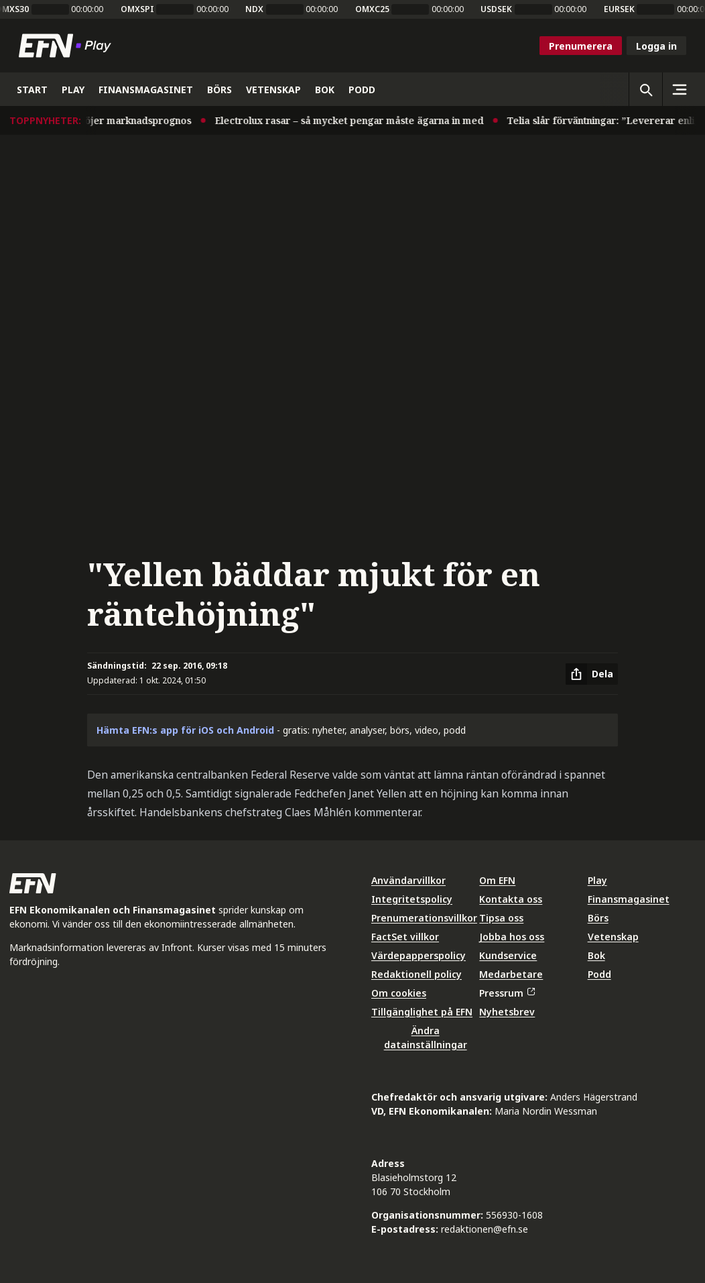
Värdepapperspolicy (418, 955)
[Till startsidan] (68, 45)
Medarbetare (511, 974)
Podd (599, 974)
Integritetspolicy (411, 899)
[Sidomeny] (679, 89)
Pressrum (506, 993)
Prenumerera (581, 46)
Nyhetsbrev (507, 1011)
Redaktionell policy (416, 974)
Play (597, 880)
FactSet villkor (405, 936)
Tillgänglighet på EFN (421, 1011)
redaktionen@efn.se (484, 1229)
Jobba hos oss (511, 936)
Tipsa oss (501, 917)
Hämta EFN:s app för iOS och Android (185, 730)
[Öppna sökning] (645, 89)
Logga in (656, 46)
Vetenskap (613, 936)
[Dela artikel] (592, 674)
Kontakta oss (510, 899)
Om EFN (497, 880)
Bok (596, 955)
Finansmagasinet (628, 899)
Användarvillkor (408, 880)
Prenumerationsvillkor (424, 917)
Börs (598, 917)
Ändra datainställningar (425, 1037)
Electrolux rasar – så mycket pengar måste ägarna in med (354, 120)
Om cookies (398, 993)
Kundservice (508, 955)
